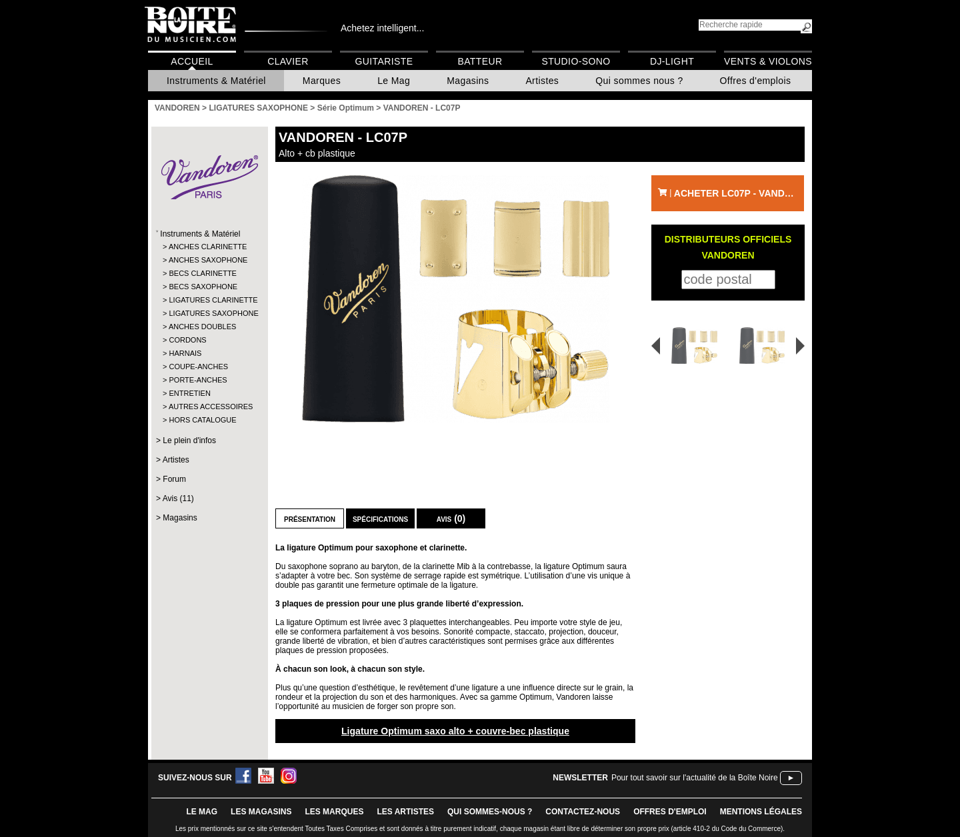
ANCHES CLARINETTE (208, 247)
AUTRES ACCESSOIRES (209, 407)
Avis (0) (451, 518)
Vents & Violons (768, 61)
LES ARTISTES (405, 811)
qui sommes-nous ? (489, 811)
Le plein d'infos (189, 440)
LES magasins (261, 811)
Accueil (192, 61)
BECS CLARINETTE (202, 273)
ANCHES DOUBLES (202, 327)
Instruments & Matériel (216, 80)
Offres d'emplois (755, 80)
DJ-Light (672, 61)
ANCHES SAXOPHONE (208, 260)
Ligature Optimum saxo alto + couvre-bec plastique (455, 731)
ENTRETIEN (189, 393)
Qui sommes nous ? (639, 80)
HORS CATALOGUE (202, 420)
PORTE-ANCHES (198, 380)
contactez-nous (582, 811)
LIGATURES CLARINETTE (209, 300)
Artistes (542, 80)
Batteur (479, 61)
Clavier (288, 61)
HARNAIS (185, 353)
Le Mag (393, 80)
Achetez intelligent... (382, 28)
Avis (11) (178, 498)
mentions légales (761, 811)
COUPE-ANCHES (198, 367)
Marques (322, 80)
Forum (174, 479)
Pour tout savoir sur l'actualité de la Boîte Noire (694, 777)
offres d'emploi (670, 811)
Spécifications (380, 518)
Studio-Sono (575, 61)
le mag (201, 811)
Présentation (309, 518)
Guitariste (384, 61)
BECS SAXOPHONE (203, 287)
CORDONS (187, 340)
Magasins (468, 80)
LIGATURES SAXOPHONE (209, 313)
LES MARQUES (334, 811)
